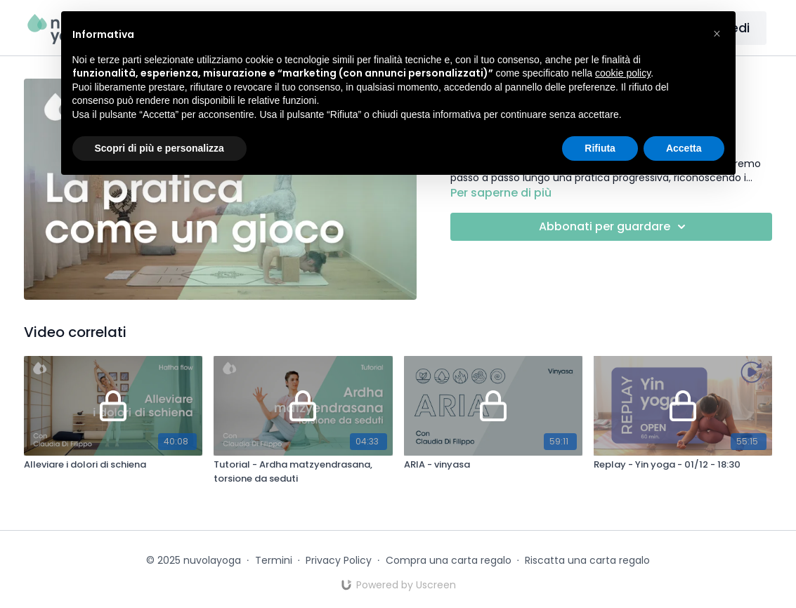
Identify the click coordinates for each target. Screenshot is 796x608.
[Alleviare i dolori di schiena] (113, 465)
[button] (717, 33)
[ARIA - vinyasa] (493, 465)
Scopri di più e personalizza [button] (159, 148)
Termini (273, 560)
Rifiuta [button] (600, 148)
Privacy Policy (339, 560)
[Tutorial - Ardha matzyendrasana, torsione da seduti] (303, 471)
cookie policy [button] (623, 73)
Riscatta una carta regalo (587, 560)
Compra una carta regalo (448, 560)
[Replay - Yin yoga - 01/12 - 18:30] (683, 465)
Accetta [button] (684, 148)
